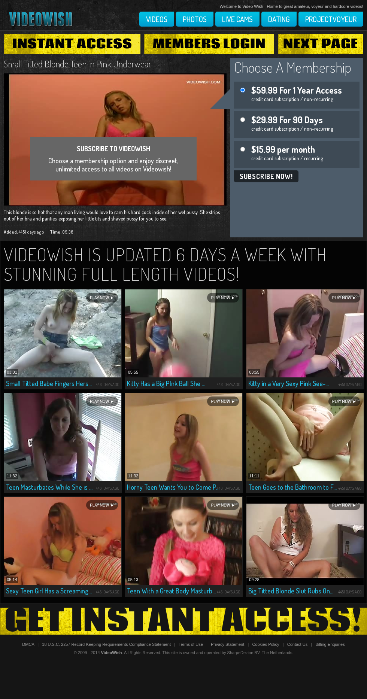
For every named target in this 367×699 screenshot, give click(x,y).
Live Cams (237, 19)
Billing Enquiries (330, 644)
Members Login (209, 44)
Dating (279, 19)
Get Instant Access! (183, 621)
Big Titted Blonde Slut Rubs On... (290, 591)
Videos (156, 19)
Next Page (320, 44)
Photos (195, 19)
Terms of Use (191, 644)
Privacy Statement (227, 644)
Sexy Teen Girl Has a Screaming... (49, 591)
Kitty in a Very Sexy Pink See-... (288, 383)
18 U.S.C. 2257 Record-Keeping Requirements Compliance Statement (106, 644)
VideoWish (111, 652)
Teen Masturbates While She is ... (49, 487)
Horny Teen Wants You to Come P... (173, 487)
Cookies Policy (265, 644)
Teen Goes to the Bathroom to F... (292, 487)
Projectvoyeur (331, 19)
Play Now (99, 298)
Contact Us (297, 644)
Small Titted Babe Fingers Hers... (49, 383)
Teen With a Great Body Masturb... (171, 591)
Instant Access (72, 44)
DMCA (28, 644)
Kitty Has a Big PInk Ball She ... (166, 383)
